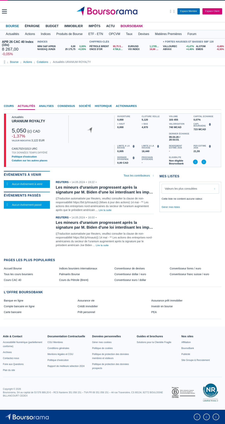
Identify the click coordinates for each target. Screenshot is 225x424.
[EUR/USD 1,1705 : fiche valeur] (144, 46)
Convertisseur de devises (129, 268)
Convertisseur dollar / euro (130, 274)
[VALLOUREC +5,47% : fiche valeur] (178, 46)
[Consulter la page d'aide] (174, 11)
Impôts (94, 26)
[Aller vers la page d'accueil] (113, 11)
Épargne (32, 26)
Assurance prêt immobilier (166, 300)
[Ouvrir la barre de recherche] (170, 11)
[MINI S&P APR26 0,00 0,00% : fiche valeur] (62, 46)
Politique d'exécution (24, 156)
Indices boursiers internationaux (78, 268)
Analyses (46, 105)
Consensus (66, 105)
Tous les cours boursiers (18, 274)
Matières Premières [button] (168, 34)
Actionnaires (126, 105)
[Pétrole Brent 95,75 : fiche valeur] (107, 46)
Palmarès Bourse (69, 274)
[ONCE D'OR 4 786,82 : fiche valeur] (107, 49)
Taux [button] (129, 34)
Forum (191, 34)
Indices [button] (46, 34)
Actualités (26, 105)
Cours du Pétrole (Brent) (73, 280)
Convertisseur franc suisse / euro (189, 274)
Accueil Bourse (13, 268)
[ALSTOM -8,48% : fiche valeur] (209, 46)
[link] (7, 352)
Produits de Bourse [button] (69, 34)
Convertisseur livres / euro (185, 268)
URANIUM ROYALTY (28, 121)
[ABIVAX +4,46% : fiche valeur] (178, 49)
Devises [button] (143, 34)
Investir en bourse (162, 306)
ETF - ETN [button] (95, 34)
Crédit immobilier (88, 306)
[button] (4, 11)
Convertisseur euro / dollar (130, 280)
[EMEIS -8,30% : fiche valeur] (209, 49)
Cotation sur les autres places (29, 160)
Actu (110, 26)
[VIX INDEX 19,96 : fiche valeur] (144, 49)
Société (85, 105)
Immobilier (73, 26)
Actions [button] (30, 34)
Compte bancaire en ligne (19, 306)
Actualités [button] (12, 34)
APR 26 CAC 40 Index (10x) (18, 43)
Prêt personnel (86, 312)
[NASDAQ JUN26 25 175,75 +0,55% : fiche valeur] (62, 49)
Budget (52, 26)
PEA (154, 312)
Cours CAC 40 (12, 280)
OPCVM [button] (114, 34)
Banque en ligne (13, 300)
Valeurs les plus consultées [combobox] (181, 188)
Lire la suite (105, 210)
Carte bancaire (13, 312)
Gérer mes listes (171, 207)
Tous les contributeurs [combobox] (137, 175)
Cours (9, 105)
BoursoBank (132, 26)
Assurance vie (86, 300)
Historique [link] (103, 105)
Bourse (12, 26)
